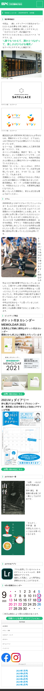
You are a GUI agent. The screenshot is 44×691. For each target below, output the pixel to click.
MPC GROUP (19, 690)
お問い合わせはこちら (13, 394)
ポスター (5, 639)
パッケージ (6, 648)
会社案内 (5, 626)
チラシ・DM (6, 630)
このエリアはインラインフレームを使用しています (22, 677)
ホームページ (6, 644)
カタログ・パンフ (8, 635)
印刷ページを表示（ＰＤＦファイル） (24, 618)
